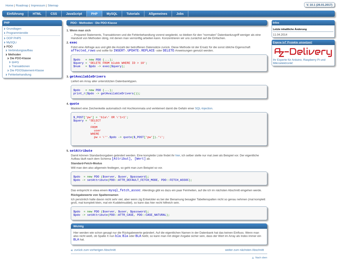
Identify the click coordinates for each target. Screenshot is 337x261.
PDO (9, 46)
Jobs (180, 13)
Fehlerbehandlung (19, 74)
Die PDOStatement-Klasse (27, 70)
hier (177, 155)
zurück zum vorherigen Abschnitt (95, 250)
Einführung (15, 13)
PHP (94, 13)
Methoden (14, 54)
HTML (37, 13)
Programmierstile (17, 32)
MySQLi (11, 42)
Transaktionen (21, 66)
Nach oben (261, 257)
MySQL (112, 13)
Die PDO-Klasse (20, 58)
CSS (54, 13)
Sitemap (53, 5)
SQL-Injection (203, 108)
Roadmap (22, 5)
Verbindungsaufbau (20, 50)
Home (9, 5)
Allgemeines (158, 13)
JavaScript (74, 13)
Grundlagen (13, 28)
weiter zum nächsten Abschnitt (244, 250)
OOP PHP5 (13, 38)
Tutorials (132, 13)
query (15, 62)
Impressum (38, 5)
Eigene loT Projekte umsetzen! (292, 42)
